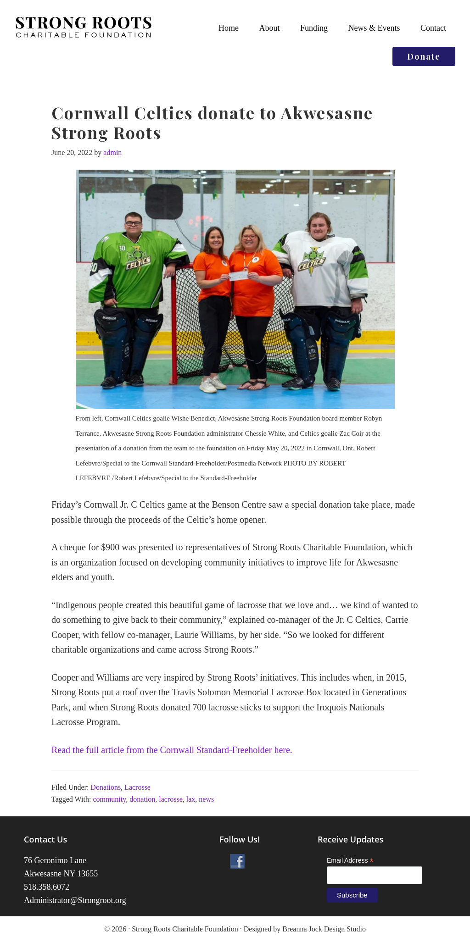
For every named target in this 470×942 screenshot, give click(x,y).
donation (142, 799)
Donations (105, 787)
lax (191, 799)
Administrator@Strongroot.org (75, 900)
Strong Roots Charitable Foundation (83, 27)
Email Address (350, 860)
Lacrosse (137, 787)
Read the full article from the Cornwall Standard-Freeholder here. (171, 750)
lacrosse (171, 799)
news (206, 799)
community (109, 799)
